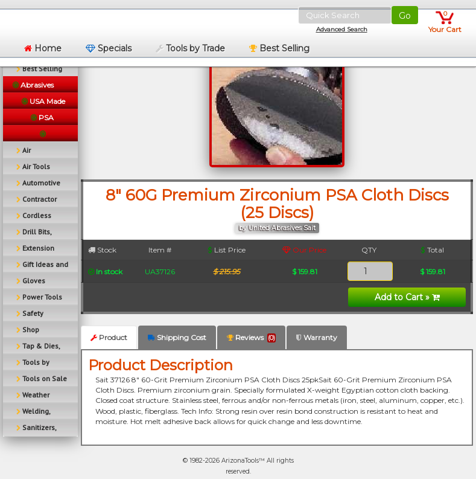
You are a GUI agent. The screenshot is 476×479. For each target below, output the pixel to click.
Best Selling (279, 48)
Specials (109, 48)
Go (405, 15)
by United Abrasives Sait (277, 228)
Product (108, 337)
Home (43, 48)
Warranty (316, 337)
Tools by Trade (190, 48)
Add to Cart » (407, 297)
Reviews (251, 337)
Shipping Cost (177, 337)
